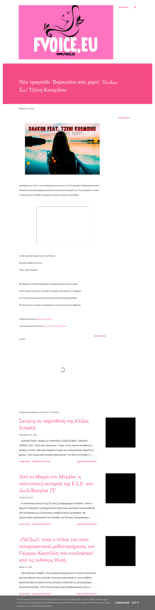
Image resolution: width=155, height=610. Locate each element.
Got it (135, 602)
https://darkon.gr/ (45, 319)
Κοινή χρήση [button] (124, 118)
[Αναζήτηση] (123, 7)
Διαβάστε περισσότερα (87, 461)
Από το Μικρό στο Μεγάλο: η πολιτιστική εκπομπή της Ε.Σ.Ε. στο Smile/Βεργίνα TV (56, 483)
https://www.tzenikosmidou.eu (54, 326)
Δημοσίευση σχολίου (41, 461)
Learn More (122, 602)
